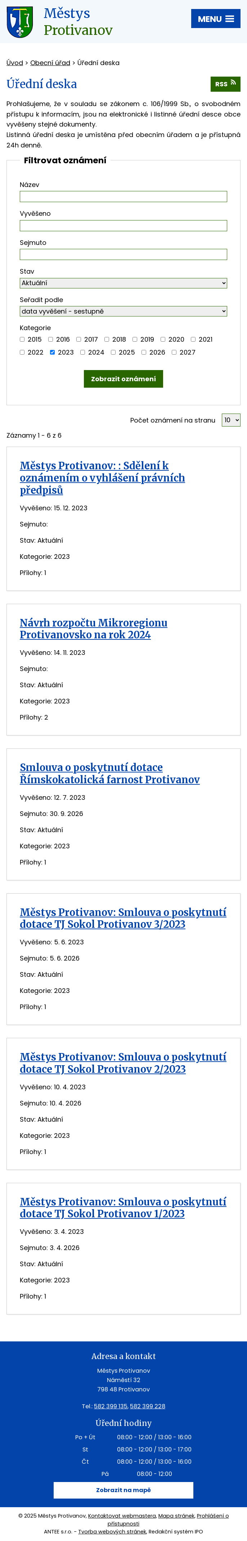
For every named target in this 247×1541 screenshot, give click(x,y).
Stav (27, 271)
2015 (35, 339)
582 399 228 (147, 1406)
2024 (96, 352)
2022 (36, 352)
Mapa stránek (176, 1515)
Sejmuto (33, 242)
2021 (205, 339)
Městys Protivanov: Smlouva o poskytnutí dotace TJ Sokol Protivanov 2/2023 (123, 1063)
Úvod (14, 62)
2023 (66, 352)
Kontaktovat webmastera (122, 1515)
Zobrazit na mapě (123, 1490)
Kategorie (35, 327)
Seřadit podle (41, 299)
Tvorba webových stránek (112, 1531)
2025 (127, 352)
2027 (188, 352)
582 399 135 (110, 1406)
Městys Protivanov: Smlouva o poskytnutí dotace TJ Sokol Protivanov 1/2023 (123, 1208)
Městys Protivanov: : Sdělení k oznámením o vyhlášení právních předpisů (102, 478)
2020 (176, 339)
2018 (119, 339)
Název (29, 184)
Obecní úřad (50, 62)
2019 (147, 339)
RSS (225, 83)
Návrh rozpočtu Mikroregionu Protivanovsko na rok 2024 (93, 629)
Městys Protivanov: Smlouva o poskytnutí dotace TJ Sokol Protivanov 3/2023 (123, 918)
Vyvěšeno (35, 213)
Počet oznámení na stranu (172, 420)
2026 (157, 352)
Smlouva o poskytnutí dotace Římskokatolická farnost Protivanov (110, 773)
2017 (91, 339)
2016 (63, 339)
